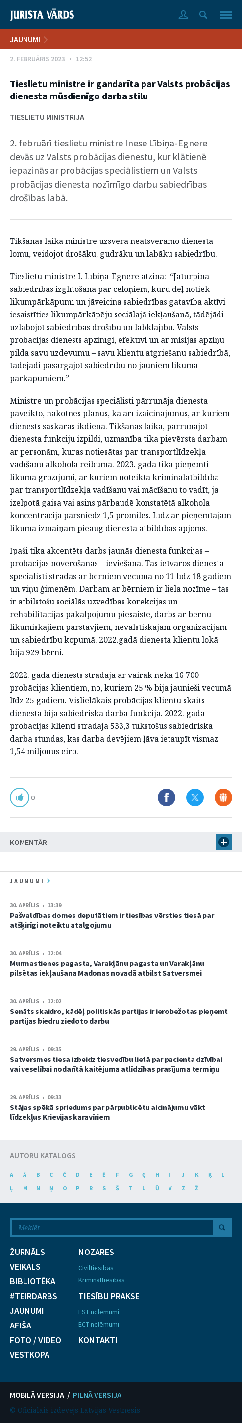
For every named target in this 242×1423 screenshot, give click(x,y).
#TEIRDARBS (33, 1296)
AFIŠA (20, 1325)
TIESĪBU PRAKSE (109, 1296)
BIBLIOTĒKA (32, 1281)
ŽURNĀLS (27, 1252)
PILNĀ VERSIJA (97, 1394)
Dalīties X (195, 797)
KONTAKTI (98, 1340)
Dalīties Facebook (166, 797)
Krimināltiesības (101, 1280)
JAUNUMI (25, 39)
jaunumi (30, 881)
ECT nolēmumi (98, 1324)
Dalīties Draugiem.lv (223, 797)
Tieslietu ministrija (47, 116)
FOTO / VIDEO (35, 1340)
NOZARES (96, 1252)
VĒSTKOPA (29, 1355)
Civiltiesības (96, 1267)
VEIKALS (25, 1267)
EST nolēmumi (98, 1311)
